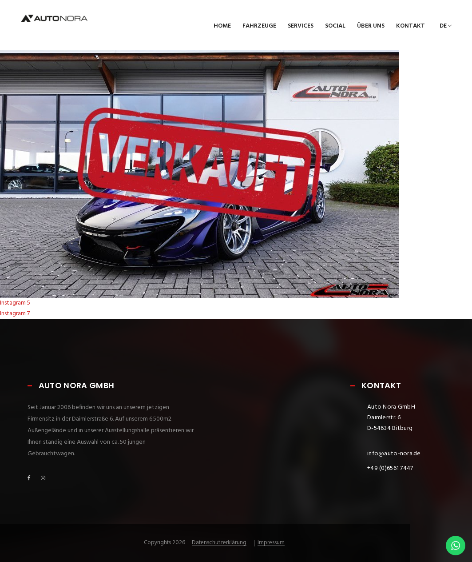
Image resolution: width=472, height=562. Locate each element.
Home (222, 26)
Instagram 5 (15, 303)
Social (335, 26)
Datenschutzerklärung (219, 543)
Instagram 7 (15, 314)
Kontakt (410, 26)
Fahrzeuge (259, 26)
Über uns (371, 26)
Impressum (271, 543)
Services (300, 26)
